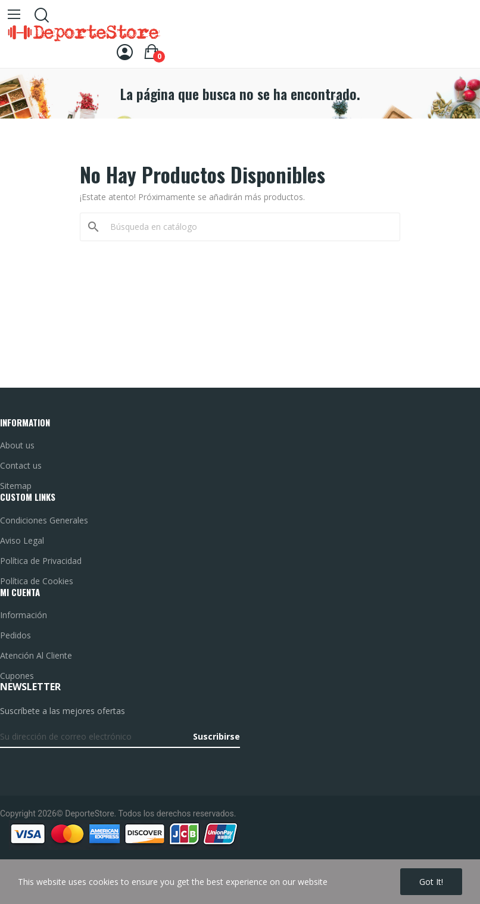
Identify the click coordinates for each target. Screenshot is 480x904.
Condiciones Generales (44, 520)
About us (17, 445)
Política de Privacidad (41, 560)
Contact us (21, 465)
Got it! (431, 881)
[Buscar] (247, 227)
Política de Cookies (36, 581)
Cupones (17, 675)
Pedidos (15, 635)
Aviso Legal (22, 540)
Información (23, 615)
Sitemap (16, 485)
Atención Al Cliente (36, 655)
